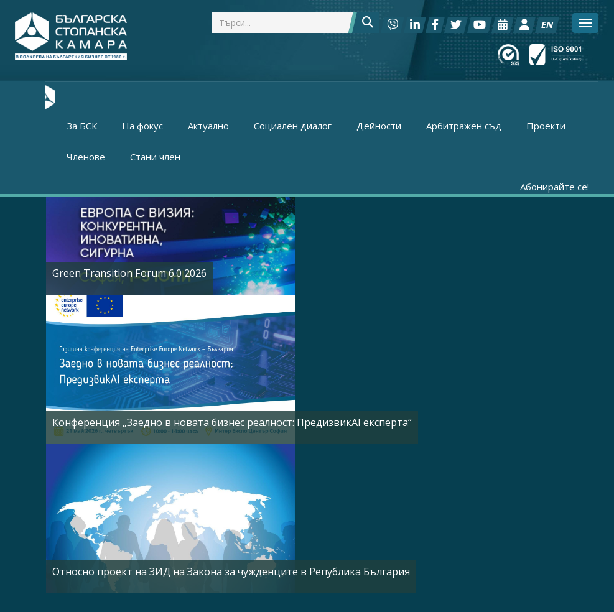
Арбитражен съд (463, 125)
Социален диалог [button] (293, 125)
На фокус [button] (142, 125)
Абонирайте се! (554, 186)
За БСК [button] (82, 125)
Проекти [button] (545, 125)
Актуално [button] (208, 125)
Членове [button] (86, 157)
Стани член (155, 157)
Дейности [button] (378, 125)
